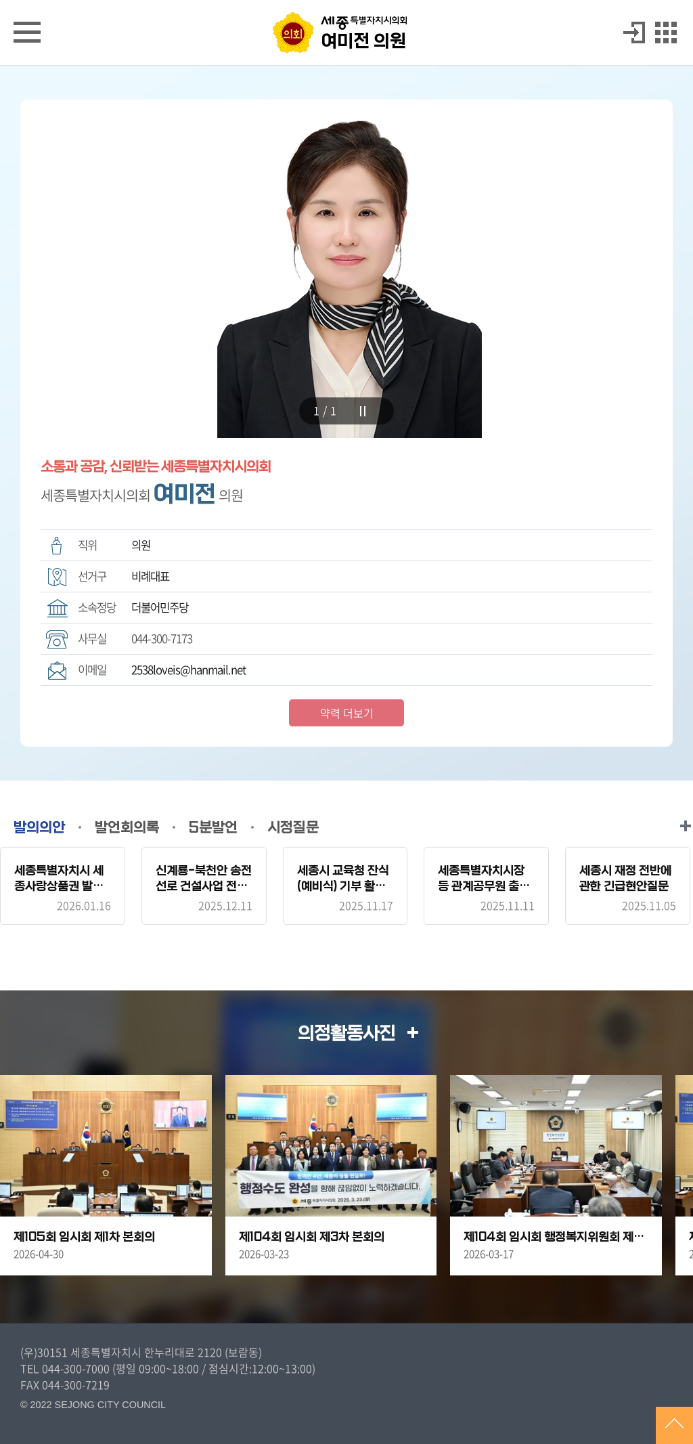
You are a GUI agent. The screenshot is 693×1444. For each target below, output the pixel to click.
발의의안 (39, 827)
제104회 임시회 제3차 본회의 (311, 1237)
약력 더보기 (347, 713)
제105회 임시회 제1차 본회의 (84, 1237)
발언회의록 (127, 827)
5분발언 (213, 827)
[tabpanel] (346, 269)
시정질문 (293, 827)
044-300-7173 (161, 638)
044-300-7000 (76, 1368)
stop (362, 411)
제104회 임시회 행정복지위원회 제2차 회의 (556, 1237)
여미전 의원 (363, 41)
